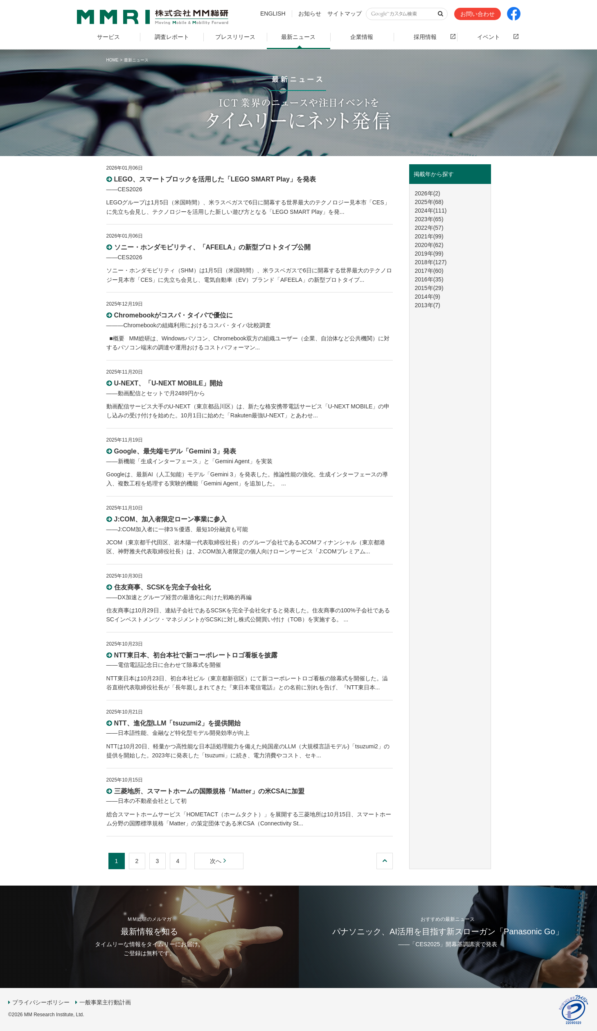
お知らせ (309, 13)
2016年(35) (429, 279)
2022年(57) (429, 227)
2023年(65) (429, 219)
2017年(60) (429, 270)
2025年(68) (429, 202)
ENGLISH (272, 13)
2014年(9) (427, 296)
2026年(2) (427, 193)
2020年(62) (429, 245)
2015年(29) (429, 288)
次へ (219, 861)
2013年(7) (427, 305)
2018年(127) (431, 262)
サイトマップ (344, 13)
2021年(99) (429, 236)
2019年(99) (429, 253)
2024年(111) (431, 210)
